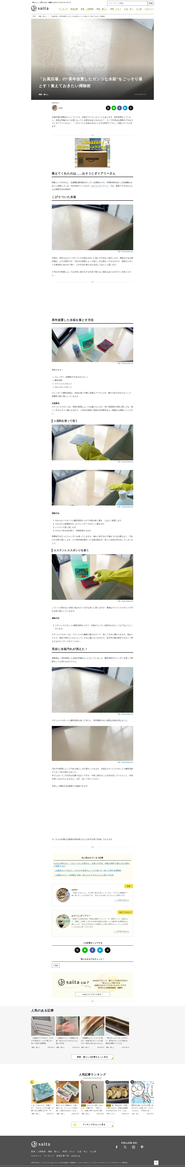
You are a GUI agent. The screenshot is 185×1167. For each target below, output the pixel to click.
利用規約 (73, 1162)
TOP (34, 16)
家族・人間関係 (87, 9)
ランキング (63, 9)
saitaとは (75, 1156)
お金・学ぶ (128, 9)
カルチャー (149, 9)
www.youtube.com (140, 94)
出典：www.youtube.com (125, 251)
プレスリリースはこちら (49, 1162)
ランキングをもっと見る (94, 1124)
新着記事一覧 (63, 1156)
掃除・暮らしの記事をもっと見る (92, 1057)
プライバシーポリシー (99, 1162)
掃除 (56, 965)
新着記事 (74, 9)
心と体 (139, 9)
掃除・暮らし (102, 9)
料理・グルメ (116, 9)
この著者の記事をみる (122, 900)
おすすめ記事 (63, 1162)
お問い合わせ (35, 1162)
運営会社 (125, 1162)
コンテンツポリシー (84, 1162)
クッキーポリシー (114, 1162)
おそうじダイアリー (99, 186)
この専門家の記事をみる (122, 931)
